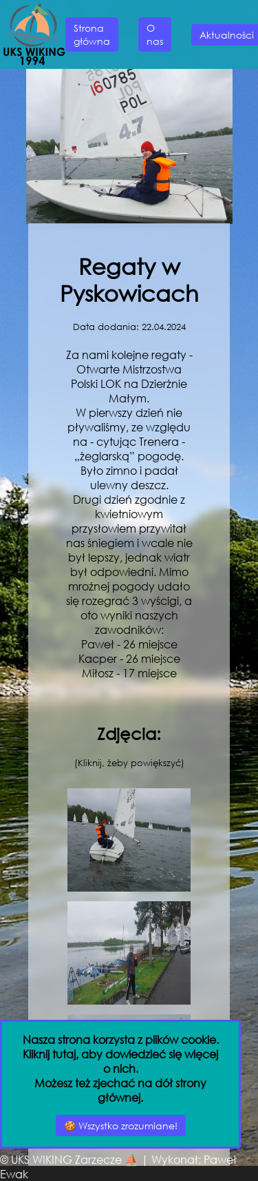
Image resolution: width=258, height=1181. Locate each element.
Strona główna (92, 34)
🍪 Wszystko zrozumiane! (121, 1125)
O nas (155, 34)
